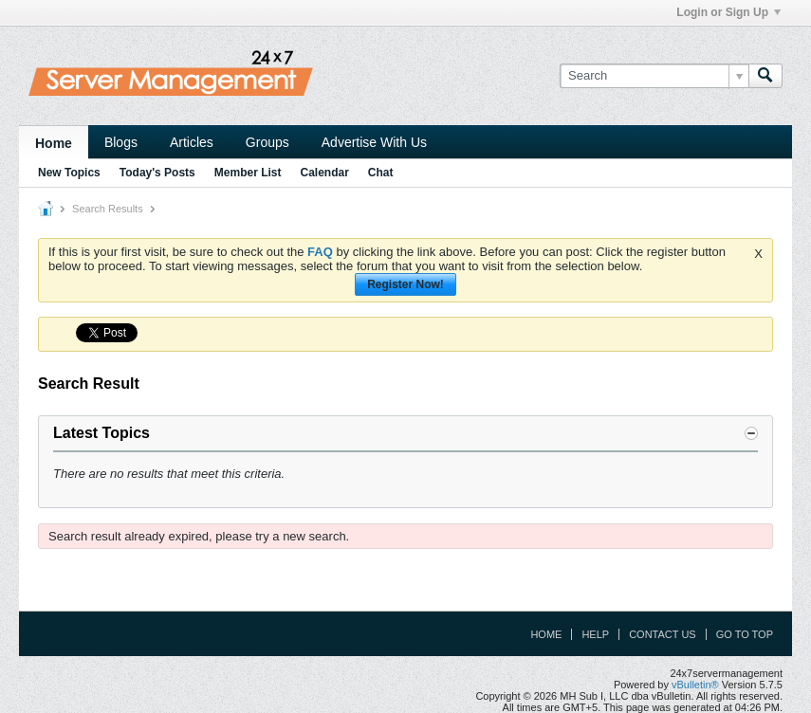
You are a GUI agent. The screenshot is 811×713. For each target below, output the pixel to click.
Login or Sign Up (728, 12)
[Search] (654, 76)
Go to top (744, 634)
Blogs (121, 142)
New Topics (69, 172)
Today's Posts (157, 172)
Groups (267, 142)
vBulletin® (695, 684)
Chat (381, 172)
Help (595, 634)
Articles (191, 142)
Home (53, 143)
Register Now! (405, 284)
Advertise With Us (374, 142)
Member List (248, 172)
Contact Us (662, 634)
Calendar (324, 172)
